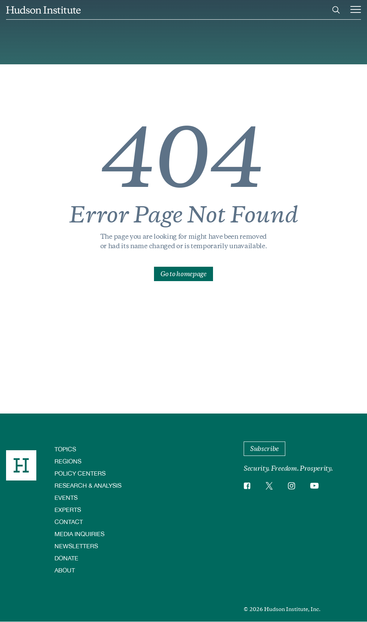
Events (66, 497)
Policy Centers (80, 473)
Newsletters (76, 545)
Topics (65, 449)
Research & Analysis (87, 485)
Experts (67, 509)
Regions (67, 461)
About (64, 570)
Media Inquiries (79, 533)
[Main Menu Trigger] (355, 10)
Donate (66, 557)
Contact (68, 521)
